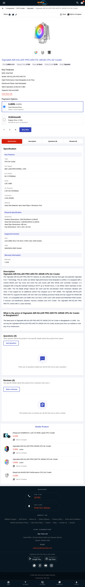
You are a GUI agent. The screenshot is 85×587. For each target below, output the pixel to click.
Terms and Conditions (72, 519)
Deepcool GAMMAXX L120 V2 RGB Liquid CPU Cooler (34, 433)
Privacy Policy (57, 519)
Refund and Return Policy (19, 523)
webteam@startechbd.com (42, 548)
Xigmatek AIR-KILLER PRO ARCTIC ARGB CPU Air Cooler (35, 459)
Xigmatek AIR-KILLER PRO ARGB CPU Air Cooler (32, 446)
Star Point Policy (37, 523)
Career (48, 523)
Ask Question (11, 343)
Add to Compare (74, 14)
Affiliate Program (10, 519)
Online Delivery (44, 519)
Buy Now (25, 130)
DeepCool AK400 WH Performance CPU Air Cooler (32, 472)
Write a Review (11, 389)
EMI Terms (23, 519)
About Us (32, 519)
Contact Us (63, 523)
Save (63, 14)
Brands (72, 523)
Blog (54, 523)
